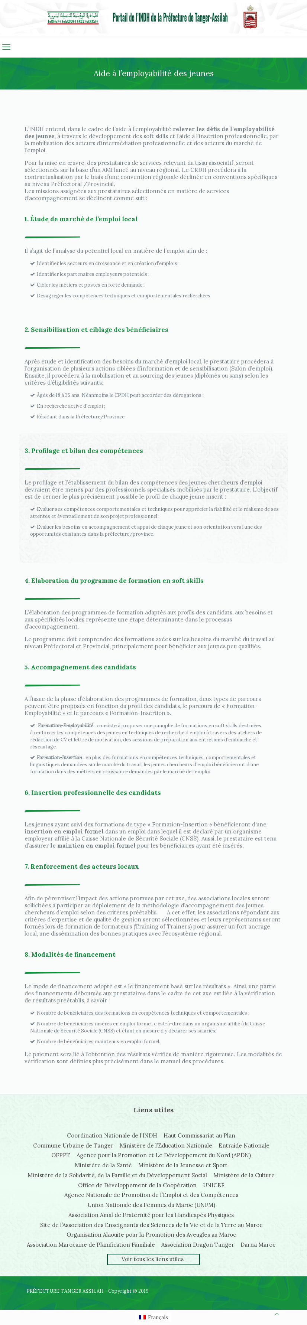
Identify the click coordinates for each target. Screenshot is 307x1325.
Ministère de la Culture (244, 1175)
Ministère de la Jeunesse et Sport (182, 1165)
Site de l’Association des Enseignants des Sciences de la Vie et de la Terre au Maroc (151, 1224)
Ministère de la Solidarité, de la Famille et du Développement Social (117, 1175)
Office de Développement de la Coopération (137, 1185)
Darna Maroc (257, 1244)
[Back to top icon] (276, 1314)
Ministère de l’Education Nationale (166, 1145)
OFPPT (60, 1155)
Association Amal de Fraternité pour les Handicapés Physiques (151, 1214)
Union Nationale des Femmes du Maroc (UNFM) (151, 1204)
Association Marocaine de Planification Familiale (91, 1244)
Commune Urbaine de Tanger (73, 1145)
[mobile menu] (6, 46)
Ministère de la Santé (103, 1165)
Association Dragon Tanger (197, 1244)
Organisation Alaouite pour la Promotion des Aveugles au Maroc (151, 1234)
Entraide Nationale (244, 1145)
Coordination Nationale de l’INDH (112, 1135)
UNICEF (213, 1185)
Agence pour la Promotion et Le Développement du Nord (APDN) (164, 1155)
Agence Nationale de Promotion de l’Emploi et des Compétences (151, 1194)
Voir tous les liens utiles (153, 1259)
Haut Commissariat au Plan (199, 1135)
